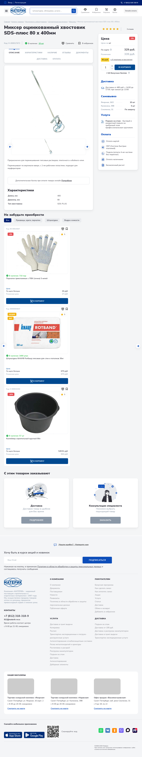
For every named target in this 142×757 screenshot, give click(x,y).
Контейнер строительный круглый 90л (23, 439)
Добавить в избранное (105, 611)
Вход (10, 2)
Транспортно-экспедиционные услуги (111, 638)
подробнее (36, 520)
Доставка (42, 59)
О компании (57, 579)
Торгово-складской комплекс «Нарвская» (70, 697)
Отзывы (66, 52)
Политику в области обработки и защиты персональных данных (69, 566)
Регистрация (20, 2)
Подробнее (66, 180)
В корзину (125, 67)
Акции (97, 595)
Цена (8, 289)
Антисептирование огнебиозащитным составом (71, 641)
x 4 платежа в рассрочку (121, 59)
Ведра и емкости (71, 220)
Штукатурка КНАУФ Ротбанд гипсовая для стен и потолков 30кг (35, 359)
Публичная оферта (58, 608)
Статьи (98, 601)
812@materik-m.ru (12, 619)
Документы (82, 52)
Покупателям (102, 579)
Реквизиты (54, 598)
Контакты (9, 610)
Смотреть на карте (16, 708)
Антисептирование (58, 661)
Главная (7, 22)
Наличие (52, 52)
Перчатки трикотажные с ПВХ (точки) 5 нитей (26, 278)
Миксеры (72, 22)
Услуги (98, 598)
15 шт (41, 43)
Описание (14, 52)
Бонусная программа (104, 585)
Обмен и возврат (102, 608)
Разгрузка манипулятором (61, 651)
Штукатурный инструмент (58, 22)
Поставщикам (56, 591)
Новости (53, 595)
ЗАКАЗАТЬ (105, 520)
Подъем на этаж (57, 654)
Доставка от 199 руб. (104, 627)
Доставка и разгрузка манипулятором (111, 631)
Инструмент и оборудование (36, 22)
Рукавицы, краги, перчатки (28, 220)
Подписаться (97, 560)
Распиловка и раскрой (60, 647)
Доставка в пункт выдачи (61, 624)
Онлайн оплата (131, 11)
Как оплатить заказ (103, 591)
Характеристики (33, 52)
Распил (53, 631)
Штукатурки (52, 220)
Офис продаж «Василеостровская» (110, 697)
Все (7, 220)
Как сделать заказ (103, 588)
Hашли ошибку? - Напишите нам (71, 544)
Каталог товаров (17, 22)
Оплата (57, 59)
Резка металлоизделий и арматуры (65, 644)
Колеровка (55, 627)
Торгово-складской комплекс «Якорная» (26, 697)
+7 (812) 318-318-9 (16, 616)
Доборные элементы (59, 664)
